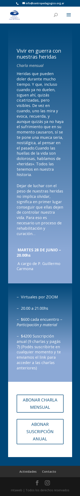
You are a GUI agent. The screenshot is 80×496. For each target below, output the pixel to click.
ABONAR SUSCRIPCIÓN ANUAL (40, 431)
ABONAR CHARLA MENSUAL (40, 403)
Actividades (27, 471)
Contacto (49, 471)
